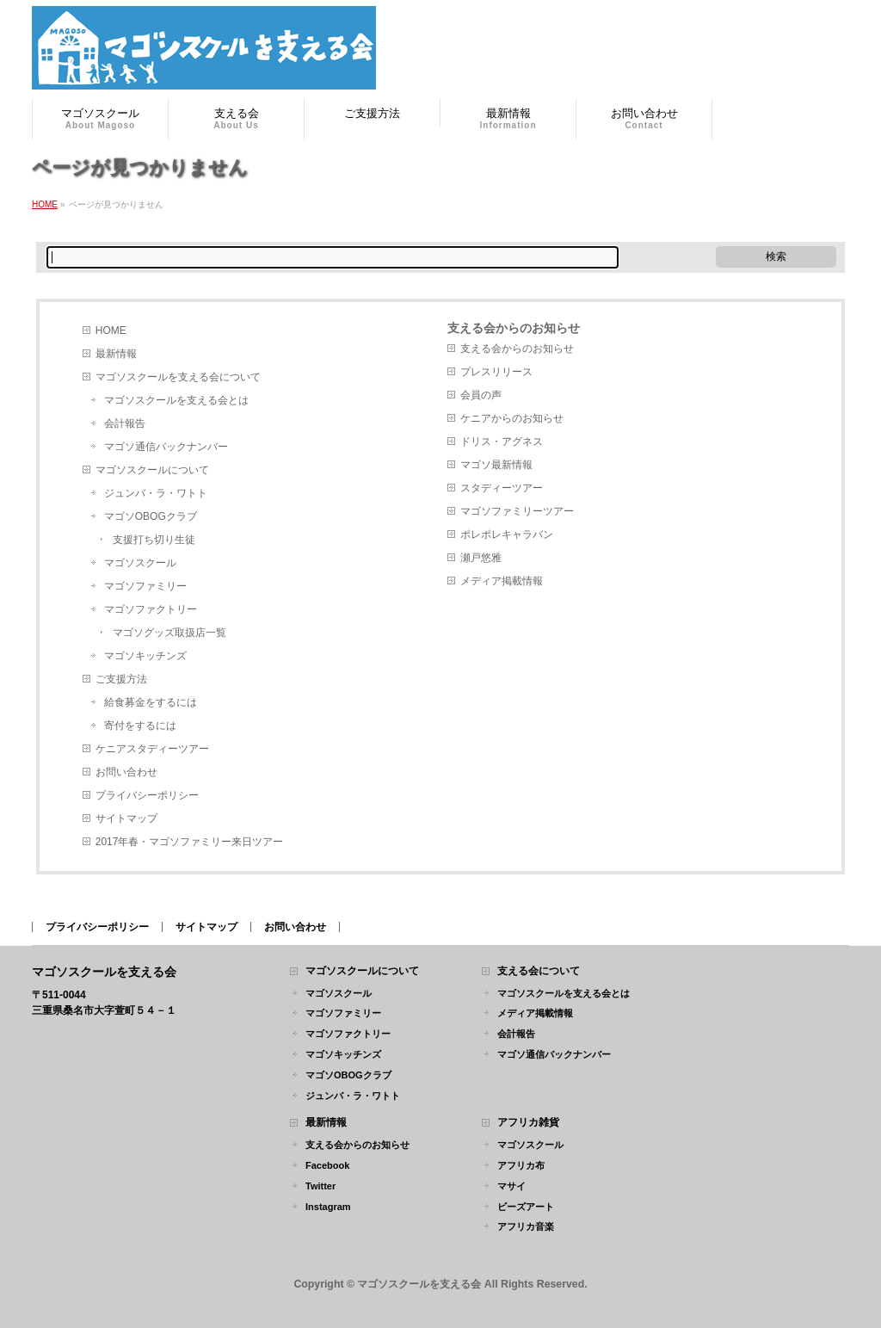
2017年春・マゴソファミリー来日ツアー (189, 842)
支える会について (538, 971)
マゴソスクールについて (152, 470)
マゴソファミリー (145, 586)
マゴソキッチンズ (145, 656)
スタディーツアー (501, 488)
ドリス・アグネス (501, 441)
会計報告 (124, 423)
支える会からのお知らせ (513, 328)
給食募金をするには (150, 702)
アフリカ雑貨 (528, 1122)
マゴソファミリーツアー (517, 511)
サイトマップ (126, 818)
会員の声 (481, 395)
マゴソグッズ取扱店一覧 (169, 633)
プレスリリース (496, 372)
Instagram (328, 1206)
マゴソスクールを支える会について (178, 377)
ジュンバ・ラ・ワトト (155, 493)
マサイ (511, 1186)
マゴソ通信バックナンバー (166, 447)
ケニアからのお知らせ (512, 418)
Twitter (320, 1186)
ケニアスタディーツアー (152, 749)
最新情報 (116, 354)
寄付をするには (140, 726)
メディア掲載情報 (501, 581)
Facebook (327, 1165)
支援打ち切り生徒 (154, 540)
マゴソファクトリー (150, 609)
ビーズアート (525, 1206)
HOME (110, 330)
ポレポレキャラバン (506, 534)
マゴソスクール (140, 563)
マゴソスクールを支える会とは (176, 400)
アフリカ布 (521, 1165)
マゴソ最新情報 (496, 465)
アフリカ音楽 (525, 1226)
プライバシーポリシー (147, 795)
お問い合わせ (126, 772)
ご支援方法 (121, 679)
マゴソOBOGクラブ (150, 516)
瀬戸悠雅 (481, 558)
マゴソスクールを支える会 (419, 1284)
